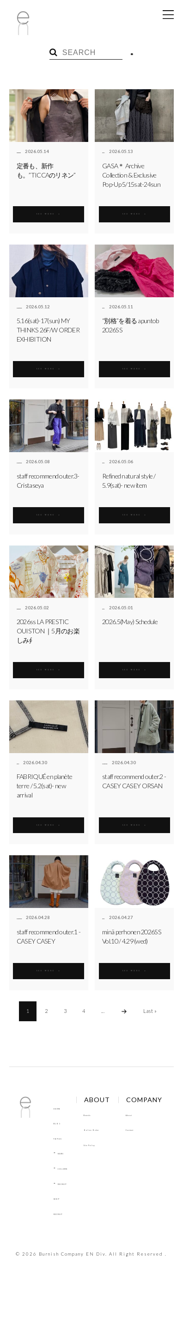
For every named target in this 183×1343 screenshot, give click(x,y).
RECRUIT (70, 1183)
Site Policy (112, 1144)
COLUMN (70, 1168)
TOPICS (63, 1137)
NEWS (66, 1152)
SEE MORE (49, 212)
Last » (150, 1011)
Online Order (116, 1129)
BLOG (61, 1122)
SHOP (61, 1198)
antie (108, 151)
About (61, 1253)
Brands (108, 1114)
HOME (62, 1107)
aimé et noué (31, 307)
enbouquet (29, 151)
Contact (64, 1268)
